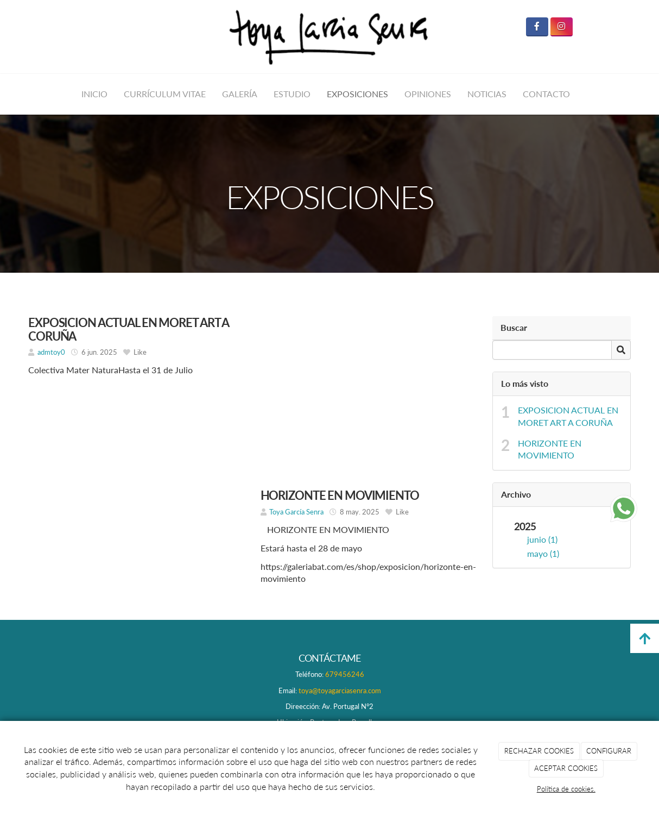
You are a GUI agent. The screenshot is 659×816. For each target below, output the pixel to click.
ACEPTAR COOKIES (566, 768)
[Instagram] (561, 26)
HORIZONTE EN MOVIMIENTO (549, 449)
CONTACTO (546, 94)
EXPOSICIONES (357, 94)
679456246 (344, 674)
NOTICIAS (486, 94)
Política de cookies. (566, 788)
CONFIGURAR (608, 750)
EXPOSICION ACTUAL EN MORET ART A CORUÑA (568, 416)
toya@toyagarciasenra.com (340, 690)
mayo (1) (543, 553)
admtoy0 (51, 352)
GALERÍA (239, 94)
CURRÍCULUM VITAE (165, 94)
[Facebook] (537, 26)
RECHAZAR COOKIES (539, 750)
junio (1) (542, 539)
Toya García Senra (296, 511)
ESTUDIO (292, 94)
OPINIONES (427, 94)
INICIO (94, 94)
